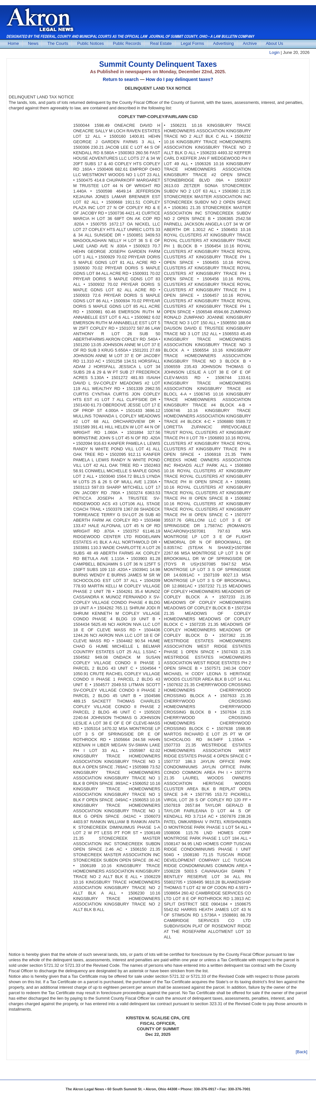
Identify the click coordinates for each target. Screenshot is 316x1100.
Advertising (223, 43)
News (33, 43)
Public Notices (90, 43)
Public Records (127, 43)
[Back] (301, 1051)
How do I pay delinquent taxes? (179, 79)
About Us (274, 43)
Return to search (121, 79)
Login (274, 52)
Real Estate (161, 43)
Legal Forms (192, 43)
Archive (250, 43)
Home (13, 43)
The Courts (57, 43)
